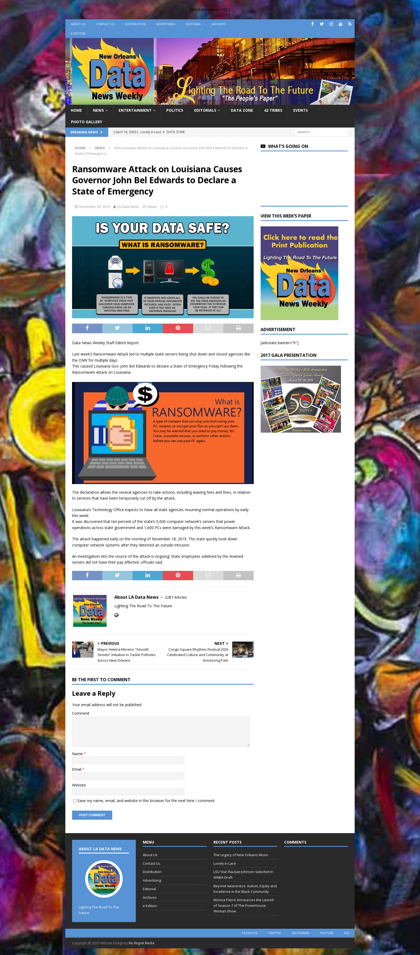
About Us (78, 24)
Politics (174, 110)
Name (78, 753)
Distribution (135, 24)
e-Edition (78, 33)
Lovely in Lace (224, 863)
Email (77, 769)
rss (346, 933)
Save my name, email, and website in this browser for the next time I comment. (146, 800)
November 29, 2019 (94, 206)
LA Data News (128, 206)
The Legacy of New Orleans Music (240, 854)
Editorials (205, 110)
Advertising (165, 24)
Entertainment (135, 110)
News (98, 110)
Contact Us (105, 24)
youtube (326, 933)
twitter (274, 933)
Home (76, 110)
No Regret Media (141, 943)
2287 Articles (176, 597)
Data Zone (242, 110)
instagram (300, 933)
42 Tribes (273, 110)
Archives (219, 24)
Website (79, 785)
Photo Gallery (86, 121)
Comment (80, 713)
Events (300, 110)
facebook (250, 933)
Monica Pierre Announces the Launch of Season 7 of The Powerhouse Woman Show (243, 905)
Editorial (193, 24)
